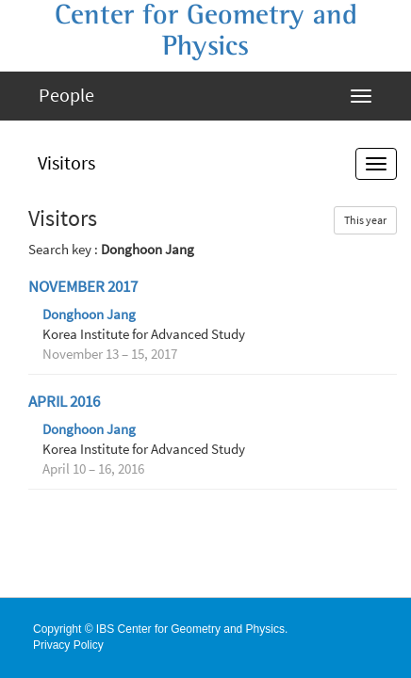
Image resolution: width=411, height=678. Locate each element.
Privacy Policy (68, 645)
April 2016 (64, 402)
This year (365, 220)
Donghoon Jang (89, 314)
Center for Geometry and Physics (206, 30)
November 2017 (83, 287)
